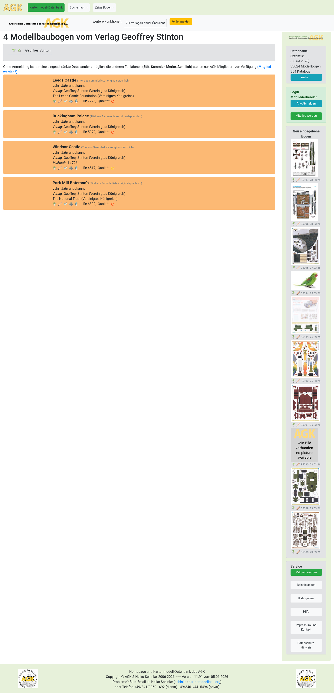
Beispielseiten (306, 585)
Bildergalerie (306, 598)
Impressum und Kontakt (306, 627)
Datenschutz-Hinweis (306, 645)
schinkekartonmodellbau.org (197, 682)
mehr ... (306, 77)
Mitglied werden (306, 115)
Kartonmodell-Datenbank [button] (46, 7)
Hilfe (306, 611)
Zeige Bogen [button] (103, 7)
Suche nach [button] (77, 7)
